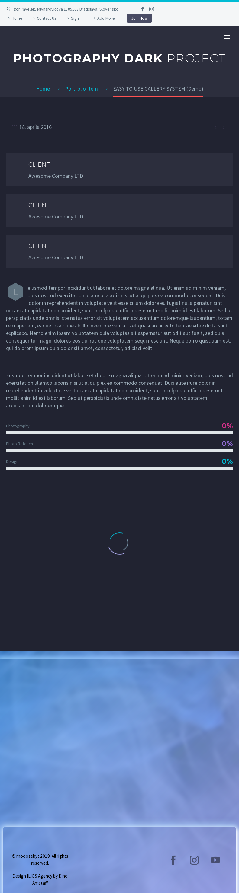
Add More (106, 18)
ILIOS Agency (39, 876)
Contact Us (47, 18)
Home (17, 18)
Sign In (77, 18)
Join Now (139, 18)
